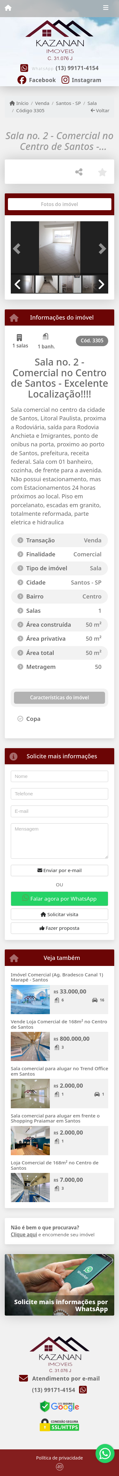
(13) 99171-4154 (77, 68)
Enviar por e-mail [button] (59, 870)
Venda (42, 103)
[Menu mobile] (8, 8)
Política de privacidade (59, 1458)
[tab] (31, 204)
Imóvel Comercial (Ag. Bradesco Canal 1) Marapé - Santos (57, 977)
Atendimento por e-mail (59, 1378)
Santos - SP (68, 103)
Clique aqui (24, 1234)
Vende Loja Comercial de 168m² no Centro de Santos (59, 1024)
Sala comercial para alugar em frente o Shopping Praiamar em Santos (55, 1118)
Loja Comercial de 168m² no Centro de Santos (54, 1165)
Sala (92, 103)
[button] (18, 248)
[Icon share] (37, 79)
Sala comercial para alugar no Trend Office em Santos (59, 1071)
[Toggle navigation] (105, 9)
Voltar (100, 110)
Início (19, 103)
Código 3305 (30, 110)
